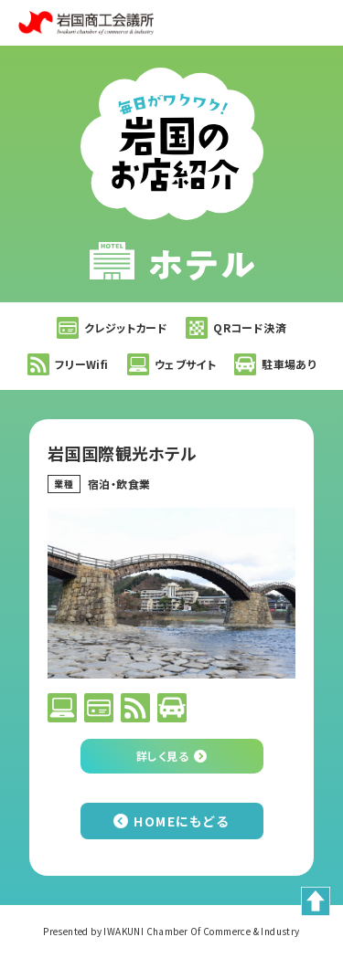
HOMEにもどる (181, 821)
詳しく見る (162, 755)
